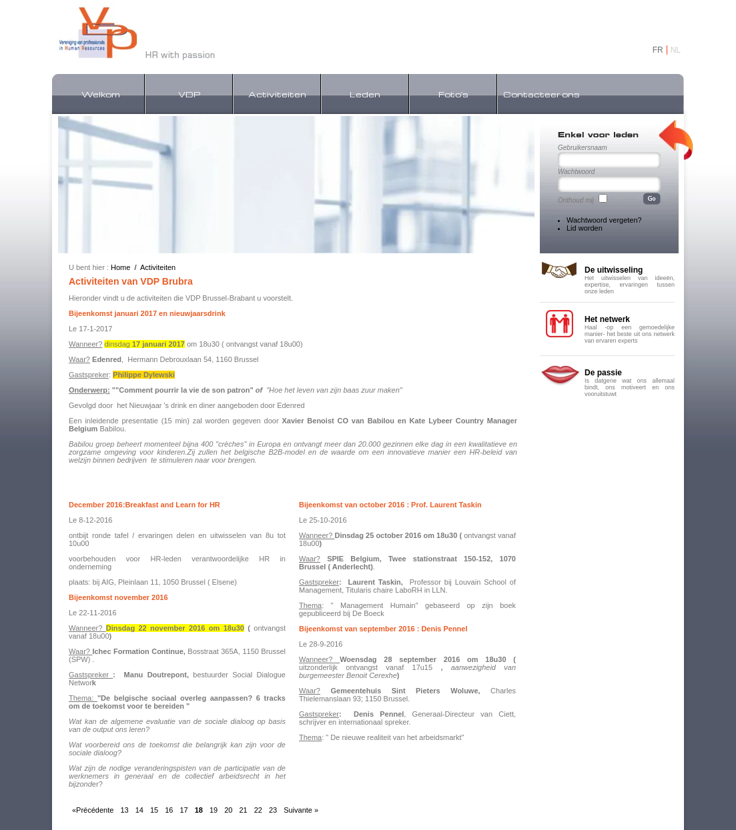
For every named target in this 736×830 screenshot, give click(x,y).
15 (154, 810)
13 (124, 810)
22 (258, 810)
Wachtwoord (576, 171)
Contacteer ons (541, 94)
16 (169, 810)
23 (273, 810)
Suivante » (301, 810)
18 (199, 810)
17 (183, 810)
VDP (189, 94)
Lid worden (585, 228)
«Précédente (92, 810)
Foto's (453, 94)
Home (120, 267)
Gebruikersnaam (582, 147)
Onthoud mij (576, 200)
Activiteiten (277, 94)
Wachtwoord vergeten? (604, 220)
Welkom (100, 94)
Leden (365, 94)
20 (228, 810)
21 (243, 810)
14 (139, 810)
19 (214, 810)
